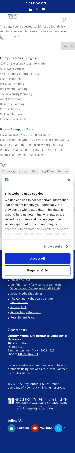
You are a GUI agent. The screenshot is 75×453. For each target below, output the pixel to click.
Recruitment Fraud (23, 317)
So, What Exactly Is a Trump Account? (25, 135)
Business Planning (12, 104)
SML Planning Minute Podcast (20, 74)
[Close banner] (69, 179)
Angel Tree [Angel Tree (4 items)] (47, 171)
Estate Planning (10, 79)
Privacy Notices (20, 279)
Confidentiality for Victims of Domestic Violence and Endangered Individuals (35, 286)
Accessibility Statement (25, 312)
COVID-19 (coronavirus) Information (23, 63)
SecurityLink (18, 307)
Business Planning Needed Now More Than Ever (32, 145)
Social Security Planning (16, 94)
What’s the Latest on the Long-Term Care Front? (31, 150)
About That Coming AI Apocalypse (22, 155)
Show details (53, 246)
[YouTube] (43, 10)
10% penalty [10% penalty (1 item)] (8, 171)
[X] (37, 10)
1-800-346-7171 (28, 354)
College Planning (11, 114)
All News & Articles (12, 69)
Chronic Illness (10, 109)
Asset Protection (11, 99)
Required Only (37, 270)
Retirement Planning (14, 89)
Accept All (37, 258)
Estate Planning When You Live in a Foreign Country (34, 140)
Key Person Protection (14, 119)
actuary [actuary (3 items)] (23, 171)
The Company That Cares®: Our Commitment (31, 300)
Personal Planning (12, 84)
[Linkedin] (30, 10)
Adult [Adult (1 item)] (34, 171)
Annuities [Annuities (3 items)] (63, 171)
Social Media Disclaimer (26, 293)
